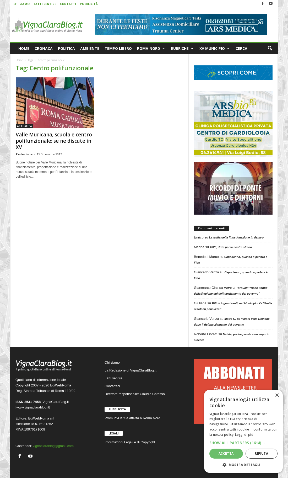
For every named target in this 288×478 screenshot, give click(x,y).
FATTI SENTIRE (45, 4)
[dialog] (243, 431)
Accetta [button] (226, 453)
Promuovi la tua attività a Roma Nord (132, 418)
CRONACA (44, 48)
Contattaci (112, 386)
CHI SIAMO (21, 4)
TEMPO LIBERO (118, 48)
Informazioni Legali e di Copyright (130, 442)
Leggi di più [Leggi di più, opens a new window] (244, 434)
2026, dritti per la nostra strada (231, 247)
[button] (270, 48)
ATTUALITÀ (24, 126)
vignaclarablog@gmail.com (53, 446)
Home (19, 60)
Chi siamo (112, 362)
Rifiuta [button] (261, 453)
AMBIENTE (89, 48)
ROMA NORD (151, 48)
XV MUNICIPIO (214, 48)
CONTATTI (68, 4)
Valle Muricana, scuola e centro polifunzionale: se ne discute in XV (54, 141)
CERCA (241, 48)
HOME (23, 48)
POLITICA (66, 48)
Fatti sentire (113, 378)
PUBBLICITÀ (89, 4)
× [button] (277, 395)
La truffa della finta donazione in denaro (236, 237)
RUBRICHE (182, 48)
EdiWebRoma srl (40, 418)
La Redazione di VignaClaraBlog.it (130, 370)
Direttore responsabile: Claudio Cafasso (135, 394)
